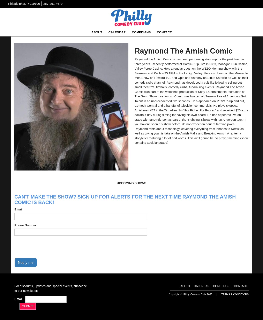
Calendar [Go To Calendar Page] (117, 32)
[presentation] (45, 247)
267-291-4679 (52, 3)
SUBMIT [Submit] (27, 306)
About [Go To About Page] (96, 32)
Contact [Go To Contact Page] (164, 32)
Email (18, 209)
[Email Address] (46, 299)
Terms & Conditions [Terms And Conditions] (235, 294)
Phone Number (25, 225)
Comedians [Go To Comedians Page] (141, 32)
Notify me (25, 262)
